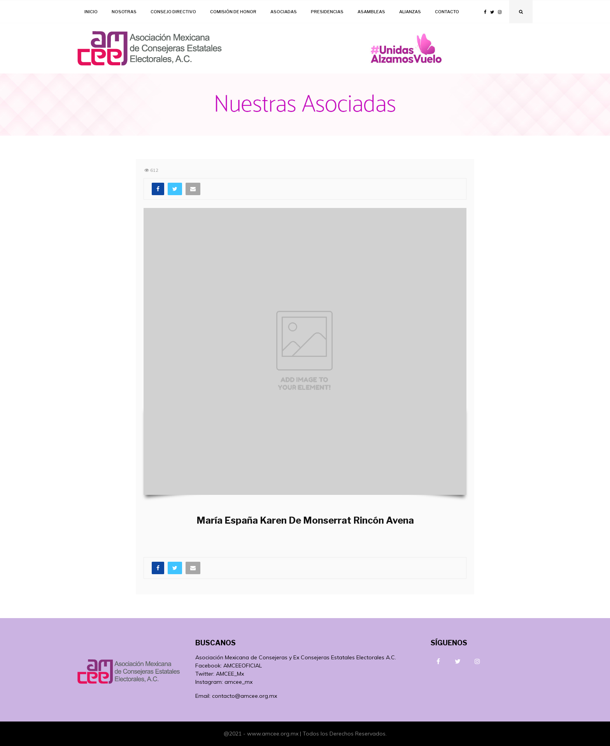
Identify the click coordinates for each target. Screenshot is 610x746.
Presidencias (327, 11)
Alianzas (410, 11)
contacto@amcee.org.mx (244, 695)
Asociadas (283, 11)
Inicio (91, 11)
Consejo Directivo (173, 11)
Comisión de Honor (233, 11)
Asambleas (371, 11)
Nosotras (124, 11)
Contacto (447, 11)
